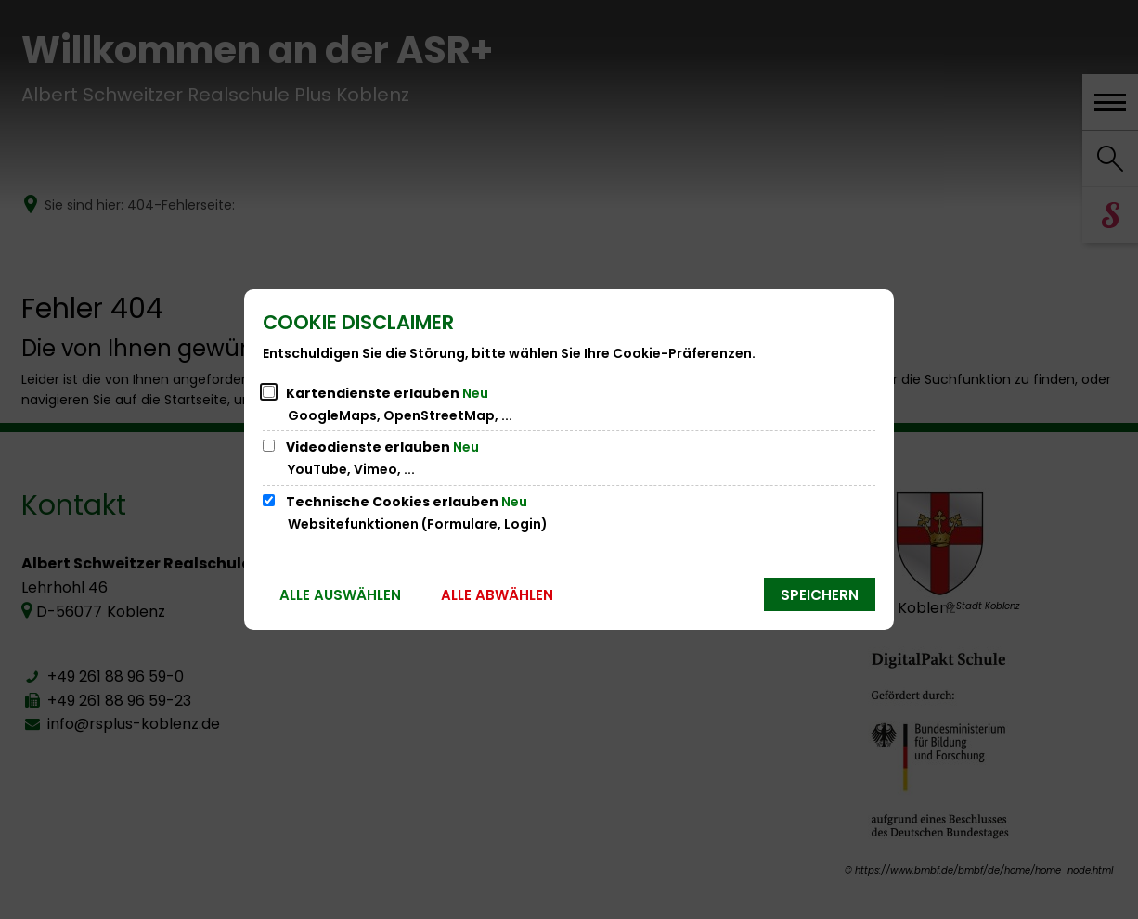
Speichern (820, 595)
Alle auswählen (340, 595)
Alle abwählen (497, 595)
